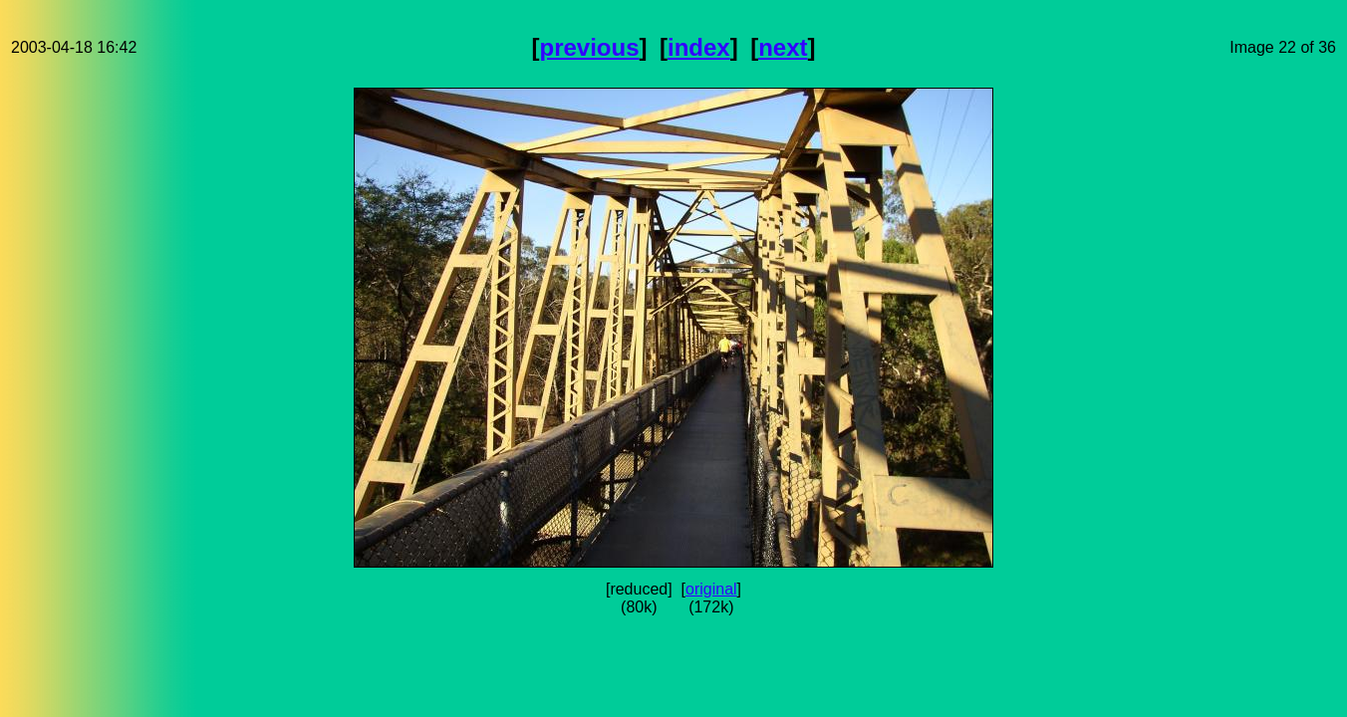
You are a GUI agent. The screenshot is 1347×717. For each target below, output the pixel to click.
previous (590, 47)
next (782, 47)
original (711, 589)
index (699, 47)
